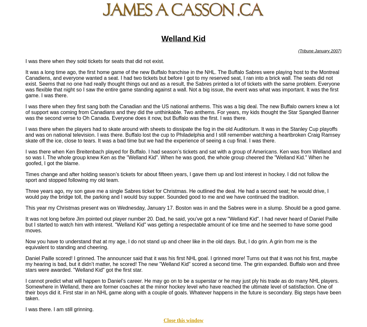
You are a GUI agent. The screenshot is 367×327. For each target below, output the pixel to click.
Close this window (183, 320)
